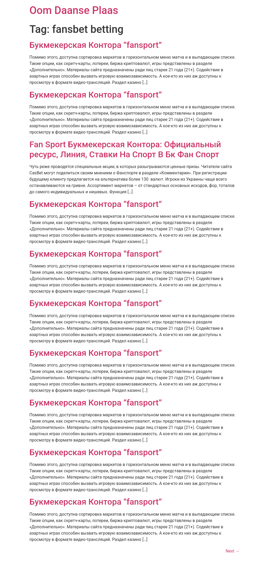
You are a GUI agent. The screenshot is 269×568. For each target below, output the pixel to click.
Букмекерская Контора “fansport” (95, 45)
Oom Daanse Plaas (73, 10)
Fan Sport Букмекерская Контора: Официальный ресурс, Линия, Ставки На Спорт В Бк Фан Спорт (125, 149)
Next (233, 551)
